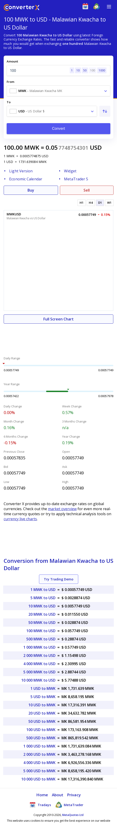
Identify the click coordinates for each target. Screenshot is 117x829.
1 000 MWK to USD (39, 647)
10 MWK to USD (42, 606)
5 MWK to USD (43, 597)
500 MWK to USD (41, 639)
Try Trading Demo (58, 579)
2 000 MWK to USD (39, 655)
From (10, 82)
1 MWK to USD (43, 589)
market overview (62, 508)
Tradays (40, 805)
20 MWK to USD (42, 614)
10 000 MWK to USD (38, 680)
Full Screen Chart (58, 319)
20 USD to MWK (42, 713)
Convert (58, 128)
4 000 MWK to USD (39, 663)
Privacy (74, 794)
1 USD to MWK (43, 688)
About (58, 794)
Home (42, 794)
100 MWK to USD (41, 630)
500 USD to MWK (41, 737)
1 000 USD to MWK (39, 746)
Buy (31, 190)
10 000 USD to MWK (38, 779)
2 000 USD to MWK (39, 754)
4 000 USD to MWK (39, 762)
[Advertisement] (58, 337)
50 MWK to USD (42, 622)
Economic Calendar (25, 179)
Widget (70, 170)
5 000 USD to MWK (39, 770)
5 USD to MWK (43, 696)
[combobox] (58, 91)
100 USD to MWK (41, 729)
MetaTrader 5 (76, 179)
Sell (87, 190)
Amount (12, 61)
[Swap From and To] (104, 111)
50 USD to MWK (42, 721)
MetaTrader (69, 805)
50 (84, 70)
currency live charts (20, 518)
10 (78, 70)
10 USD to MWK (42, 704)
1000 (102, 70)
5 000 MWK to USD (39, 672)
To (9, 102)
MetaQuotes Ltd (73, 815)
